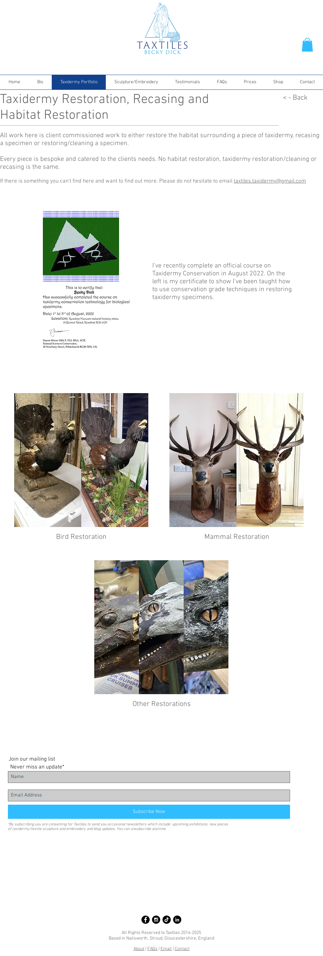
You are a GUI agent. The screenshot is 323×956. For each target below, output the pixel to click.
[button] (307, 45)
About (138, 949)
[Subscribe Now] (149, 812)
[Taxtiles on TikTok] (166, 920)
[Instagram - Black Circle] (156, 920)
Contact (182, 949)
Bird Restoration (81, 537)
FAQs (152, 949)
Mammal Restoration (236, 537)
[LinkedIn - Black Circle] (177, 920)
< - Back (295, 97)
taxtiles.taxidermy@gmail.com (270, 181)
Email (166, 949)
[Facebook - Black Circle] (145, 920)
